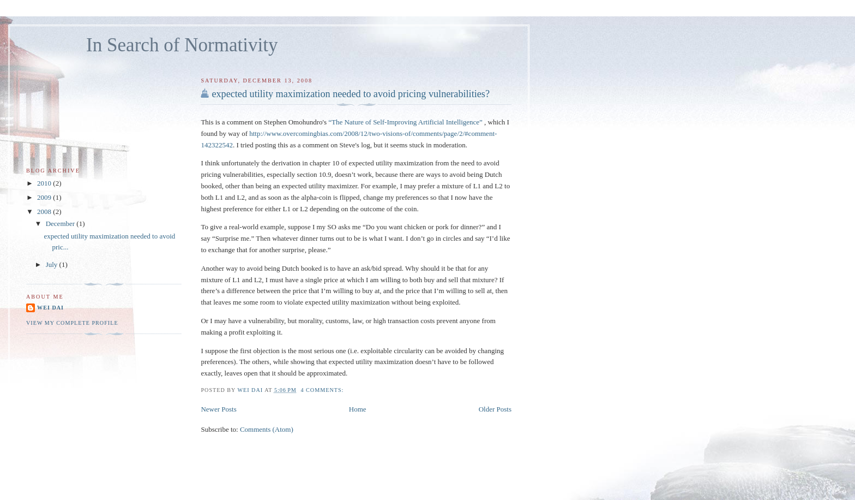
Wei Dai (50, 308)
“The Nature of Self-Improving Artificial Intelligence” (406, 122)
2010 (45, 183)
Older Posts (495, 409)
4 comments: (323, 390)
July (52, 264)
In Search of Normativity (182, 45)
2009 (45, 197)
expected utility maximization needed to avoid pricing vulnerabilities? (351, 93)
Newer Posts (218, 409)
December (61, 223)
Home (357, 409)
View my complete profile (72, 323)
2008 (45, 211)
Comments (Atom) (266, 429)
